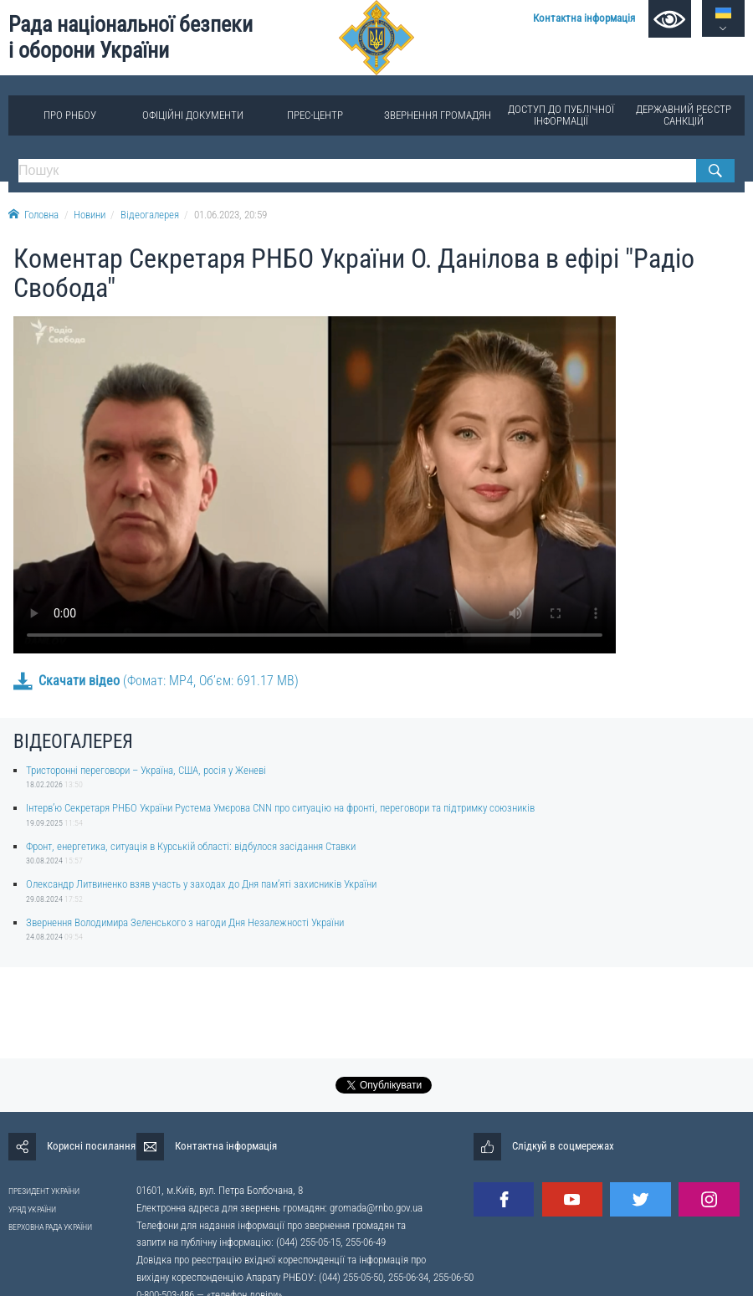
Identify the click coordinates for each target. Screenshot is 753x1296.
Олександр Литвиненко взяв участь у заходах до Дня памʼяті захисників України (201, 884)
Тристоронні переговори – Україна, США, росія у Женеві (146, 770)
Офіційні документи (192, 115)
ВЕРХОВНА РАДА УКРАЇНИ (50, 1227)
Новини (89, 214)
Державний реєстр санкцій (683, 115)
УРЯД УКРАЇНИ (32, 1209)
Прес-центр (315, 115)
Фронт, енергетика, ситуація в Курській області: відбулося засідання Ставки (191, 846)
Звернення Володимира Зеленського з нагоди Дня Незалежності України (185, 922)
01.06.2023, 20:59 (230, 214)
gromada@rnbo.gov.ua (376, 1207)
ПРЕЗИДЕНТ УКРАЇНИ (43, 1191)
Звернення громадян (437, 115)
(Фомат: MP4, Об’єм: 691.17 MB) (156, 681)
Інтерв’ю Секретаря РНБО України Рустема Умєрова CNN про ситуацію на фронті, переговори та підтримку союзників (280, 808)
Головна (33, 214)
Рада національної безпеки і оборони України (130, 37)
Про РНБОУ (70, 115)
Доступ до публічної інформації (561, 115)
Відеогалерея (149, 214)
